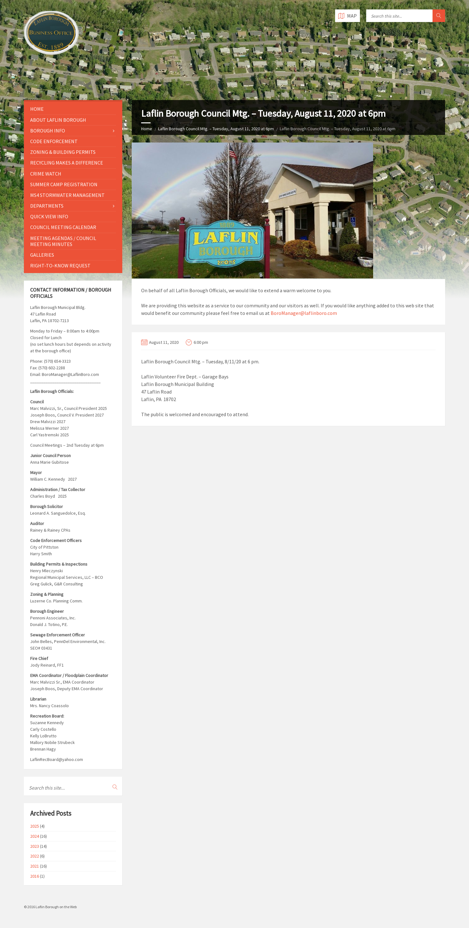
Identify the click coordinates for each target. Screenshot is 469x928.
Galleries (42, 255)
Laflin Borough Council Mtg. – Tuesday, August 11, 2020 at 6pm (216, 128)
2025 (34, 826)
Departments (46, 206)
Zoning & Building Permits (63, 152)
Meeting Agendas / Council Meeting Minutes (63, 241)
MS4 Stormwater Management (67, 195)
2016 (34, 876)
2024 (34, 836)
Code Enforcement (54, 141)
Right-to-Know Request (60, 265)
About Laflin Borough (58, 120)
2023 (34, 846)
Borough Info (47, 130)
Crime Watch (45, 174)
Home (146, 128)
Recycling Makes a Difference (66, 162)
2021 (34, 866)
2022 (34, 856)
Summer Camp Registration (63, 184)
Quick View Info (49, 216)
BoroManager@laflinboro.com (304, 313)
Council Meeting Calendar (63, 227)
